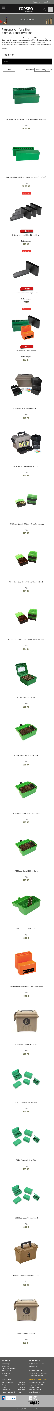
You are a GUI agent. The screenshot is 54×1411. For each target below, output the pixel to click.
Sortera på (30, 70)
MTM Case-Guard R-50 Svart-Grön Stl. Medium (26, 524)
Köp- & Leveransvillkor (9, 1368)
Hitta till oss (5, 1366)
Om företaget (6, 1363)
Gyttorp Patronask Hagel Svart (26, 293)
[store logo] (26, 9)
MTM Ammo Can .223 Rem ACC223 (26, 408)
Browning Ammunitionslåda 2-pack (26, 1276)
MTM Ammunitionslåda (26, 1333)
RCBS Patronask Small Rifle (26, 1160)
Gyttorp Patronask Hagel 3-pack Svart (26, 235)
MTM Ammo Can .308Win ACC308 (26, 466)
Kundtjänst (47, 2)
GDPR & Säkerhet (7, 1371)
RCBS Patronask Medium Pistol (26, 1218)
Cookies (4, 1375)
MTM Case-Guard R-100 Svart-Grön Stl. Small (26, 582)
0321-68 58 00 (33, 1366)
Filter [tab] (9, 70)
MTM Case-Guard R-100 (26, 697)
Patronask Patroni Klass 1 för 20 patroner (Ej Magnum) (26, 119)
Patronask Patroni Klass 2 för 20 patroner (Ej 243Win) (26, 177)
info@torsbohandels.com (36, 1363)
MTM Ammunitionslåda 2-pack (26, 1044)
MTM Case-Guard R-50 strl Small (26, 929)
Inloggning (36, 2)
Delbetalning (6, 1373)
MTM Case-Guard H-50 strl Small (26, 755)
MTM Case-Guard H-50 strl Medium (26, 813)
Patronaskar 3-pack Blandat (26, 351)
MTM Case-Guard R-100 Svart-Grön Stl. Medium (26, 640)
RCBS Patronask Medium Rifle (26, 1102)
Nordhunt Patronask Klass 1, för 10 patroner (26, 987)
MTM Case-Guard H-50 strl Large (26, 871)
